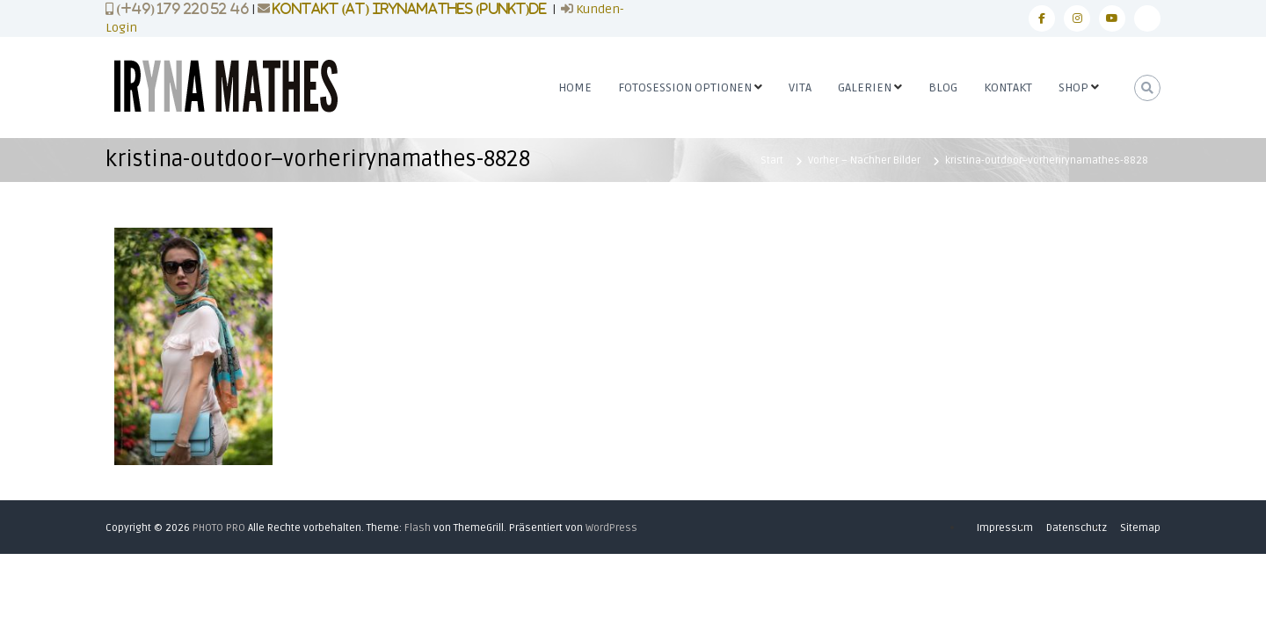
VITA (800, 87)
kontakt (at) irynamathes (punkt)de (410, 9)
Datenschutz (1076, 528)
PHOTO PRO (219, 528)
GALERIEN (864, 87)
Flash (417, 528)
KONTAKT (1008, 87)
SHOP (1073, 87)
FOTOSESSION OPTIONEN (685, 87)
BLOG (942, 87)
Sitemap (1140, 528)
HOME (575, 87)
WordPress (611, 528)
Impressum (1005, 528)
